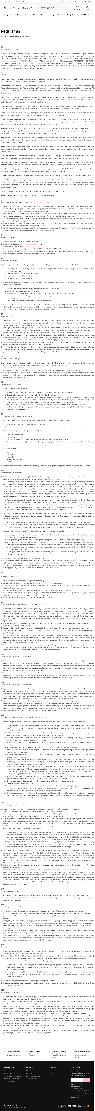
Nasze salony (8, 1073)
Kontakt (87, 7)
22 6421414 (29, 246)
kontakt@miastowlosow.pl (32, 244)
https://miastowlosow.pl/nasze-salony (67, 427)
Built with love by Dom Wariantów (15, 1107)
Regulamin (29, 1073)
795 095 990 (20, 2)
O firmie (6, 1071)
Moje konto (77, 7)
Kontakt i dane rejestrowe (12, 1076)
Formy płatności (9, 1081)
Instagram (52, 1073)
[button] (85, 14)
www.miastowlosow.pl (42, 202)
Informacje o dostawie (11, 1078)
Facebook (52, 1071)
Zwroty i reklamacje (32, 1078)
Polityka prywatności (33, 1076)
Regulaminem (74, 1088)
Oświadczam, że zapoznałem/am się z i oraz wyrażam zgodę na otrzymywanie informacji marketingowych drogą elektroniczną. (80, 1090)
